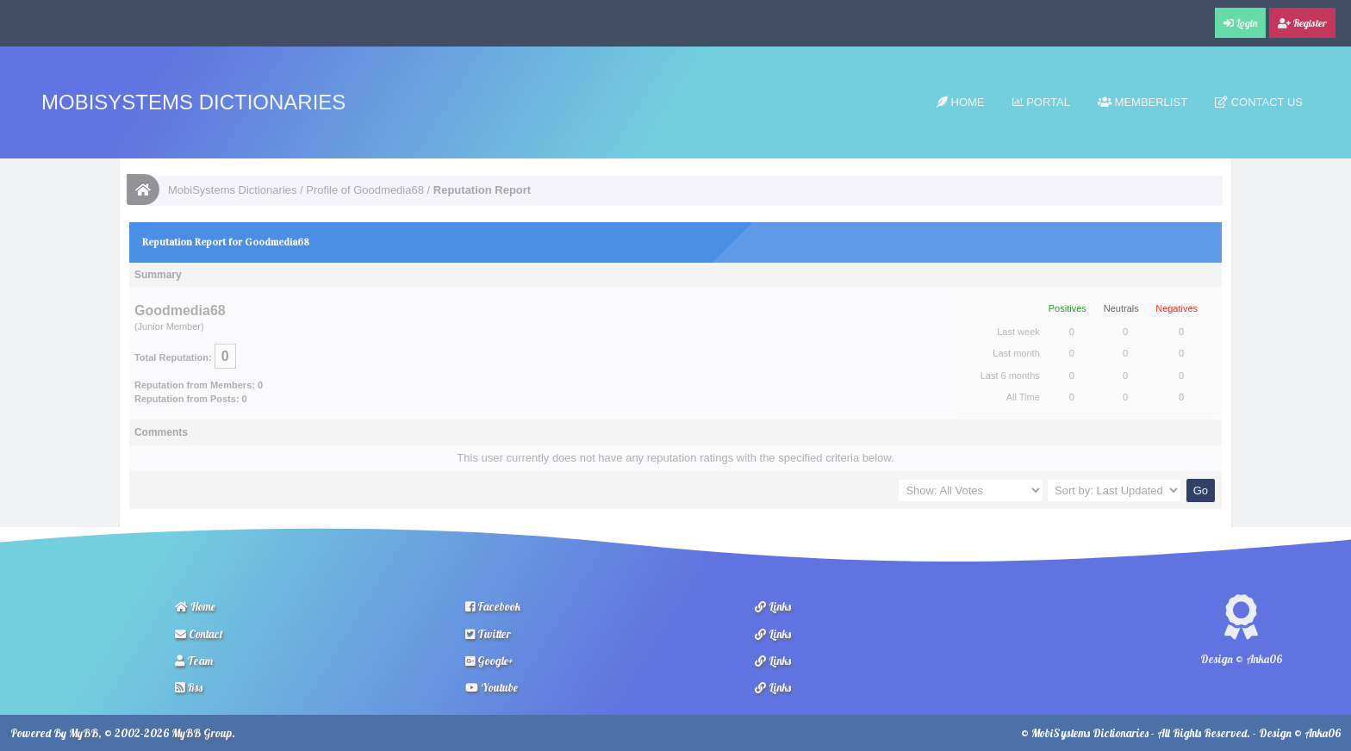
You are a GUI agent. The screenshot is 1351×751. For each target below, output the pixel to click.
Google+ (489, 660)
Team (194, 660)
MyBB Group (201, 733)
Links (773, 606)
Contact (199, 634)
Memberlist (1142, 102)
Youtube (491, 687)
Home (961, 102)
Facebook (492, 606)
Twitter (488, 634)
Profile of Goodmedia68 (365, 189)
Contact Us (1259, 102)
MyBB (83, 733)
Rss (188, 687)
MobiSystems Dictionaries (193, 102)
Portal (1041, 102)
